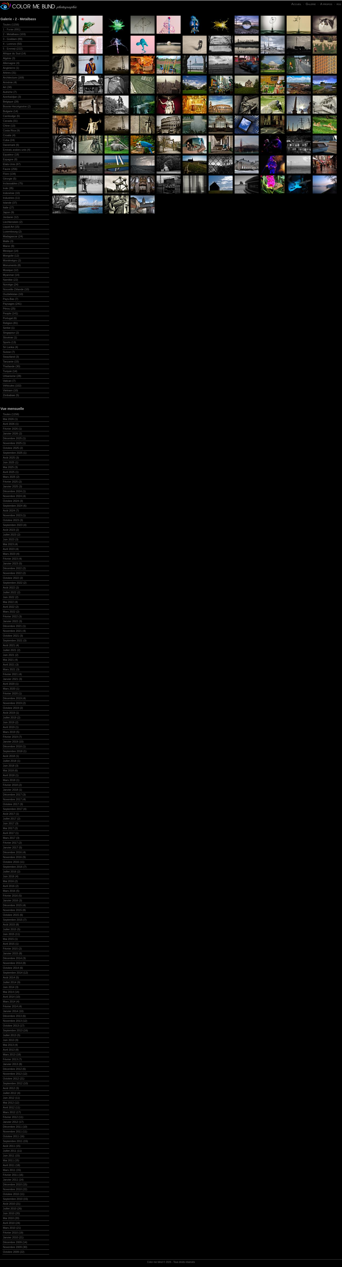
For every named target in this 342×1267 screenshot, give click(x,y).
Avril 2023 (11, 549)
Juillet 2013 (11, 1035)
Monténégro (12, 260)
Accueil (296, 4)
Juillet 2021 (11, 650)
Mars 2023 (11, 553)
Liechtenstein (12, 221)
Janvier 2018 (12, 789)
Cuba (9, 140)
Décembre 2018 (14, 746)
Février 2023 (12, 558)
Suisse (9, 351)
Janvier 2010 (13, 1237)
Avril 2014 (11, 996)
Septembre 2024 (14, 505)
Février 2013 (12, 1059)
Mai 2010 (11, 1218)
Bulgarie (10, 111)
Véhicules (12, 385)
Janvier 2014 (13, 1011)
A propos (326, 4)
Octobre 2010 (13, 1194)
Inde (8, 188)
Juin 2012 (11, 1097)
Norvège (10, 284)
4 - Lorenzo (12, 43)
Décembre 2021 (14, 626)
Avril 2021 (11, 664)
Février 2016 (12, 895)
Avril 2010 (11, 1223)
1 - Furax (11, 29)
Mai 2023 (10, 544)
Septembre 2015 (14, 919)
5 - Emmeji (12, 48)
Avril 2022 (11, 606)
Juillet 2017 (11, 818)
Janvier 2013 (12, 1064)
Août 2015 (11, 924)
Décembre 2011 (15, 1126)
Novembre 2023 (14, 515)
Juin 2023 (10, 539)
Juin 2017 (10, 823)
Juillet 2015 (11, 929)
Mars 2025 (11, 476)
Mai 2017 (10, 828)
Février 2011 (13, 1174)
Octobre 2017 (13, 804)
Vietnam (10, 390)
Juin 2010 (11, 1213)
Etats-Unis (11, 164)
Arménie (10, 82)
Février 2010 (13, 1232)
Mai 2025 (10, 467)
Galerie (311, 4)
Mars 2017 (11, 837)
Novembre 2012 (15, 1073)
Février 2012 (13, 1117)
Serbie (8, 327)
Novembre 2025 (14, 443)
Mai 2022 (10, 602)
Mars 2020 (11, 688)
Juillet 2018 (11, 760)
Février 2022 (12, 616)
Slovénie (10, 337)
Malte (8, 241)
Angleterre (11, 67)
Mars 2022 (11, 611)
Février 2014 (12, 1006)
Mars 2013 (12, 1054)
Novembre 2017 (14, 799)
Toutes (11, 24)
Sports (9, 342)
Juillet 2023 (11, 534)
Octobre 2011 (13, 1136)
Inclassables (13, 183)
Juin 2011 (11, 1155)
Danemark (11, 144)
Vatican (9, 380)
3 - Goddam (12, 39)
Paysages (12, 303)
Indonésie (11, 193)
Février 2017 (12, 842)
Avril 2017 (11, 833)
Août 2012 (11, 1088)
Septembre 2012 (15, 1083)
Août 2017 (11, 813)
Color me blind (155, 1262)
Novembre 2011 (15, 1131)
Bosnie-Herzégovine (17, 106)
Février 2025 (12, 481)
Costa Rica (11, 130)
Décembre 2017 (14, 794)
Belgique (11, 101)
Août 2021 (11, 645)
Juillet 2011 (12, 1150)
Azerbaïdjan (12, 96)
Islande (10, 202)
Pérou (9, 308)
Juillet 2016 (11, 871)
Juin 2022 (10, 597)
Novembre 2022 (14, 573)
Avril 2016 (11, 886)
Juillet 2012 (11, 1093)
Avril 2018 (11, 775)
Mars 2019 (11, 731)
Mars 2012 (12, 1112)
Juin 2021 (10, 654)
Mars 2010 (12, 1227)
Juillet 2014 (11, 982)
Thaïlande (11, 366)
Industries (11, 197)
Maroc (8, 246)
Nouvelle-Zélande (16, 289)
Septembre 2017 (14, 809)
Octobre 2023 (13, 520)
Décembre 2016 (14, 852)
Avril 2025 (11, 472)
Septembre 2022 (14, 582)
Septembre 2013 (15, 1030)
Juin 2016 (10, 876)
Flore (9, 173)
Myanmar (11, 274)
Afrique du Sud (14, 53)
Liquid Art (11, 226)
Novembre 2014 (14, 963)
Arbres (9, 72)
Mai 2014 (11, 991)
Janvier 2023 (12, 563)
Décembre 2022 (14, 568)
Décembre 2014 (14, 958)
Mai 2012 (11, 1102)
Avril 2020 (11, 683)
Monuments (12, 265)
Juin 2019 (10, 722)
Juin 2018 (10, 765)
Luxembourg (12, 231)
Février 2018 (12, 784)
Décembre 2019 (14, 698)
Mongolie (11, 255)
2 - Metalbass (14, 34)
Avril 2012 (11, 1107)
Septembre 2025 (14, 452)
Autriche (10, 91)
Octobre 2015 (13, 914)
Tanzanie (11, 361)
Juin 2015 (11, 934)
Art (7, 87)
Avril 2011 (11, 1165)
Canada (10, 120)
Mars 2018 (11, 780)
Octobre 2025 (13, 447)
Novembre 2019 (14, 703)
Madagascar (13, 236)
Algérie (9, 58)
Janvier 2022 (12, 621)
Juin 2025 (10, 462)
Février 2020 (12, 693)
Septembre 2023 (14, 525)
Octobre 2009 (13, 1251)
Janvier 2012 (13, 1121)
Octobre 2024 (13, 500)
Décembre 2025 (14, 438)
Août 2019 (11, 712)
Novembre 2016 (14, 857)
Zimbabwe (11, 395)
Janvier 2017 (12, 847)
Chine (9, 125)
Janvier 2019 (13, 741)
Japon (8, 212)
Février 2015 (12, 948)
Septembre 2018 (14, 751)
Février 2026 (12, 428)
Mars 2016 (11, 890)
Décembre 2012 (14, 1068)
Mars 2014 (11, 1001)
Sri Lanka (10, 347)
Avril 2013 (11, 1049)
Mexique (10, 250)
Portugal (10, 318)
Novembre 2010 (15, 1189)
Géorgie (9, 178)
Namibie (10, 279)
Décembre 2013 (14, 1016)
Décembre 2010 (15, 1184)
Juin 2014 (10, 987)
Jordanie (11, 217)
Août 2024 (11, 510)
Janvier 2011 (13, 1179)
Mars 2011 (12, 1170)
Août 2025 (11, 457)
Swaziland (11, 356)
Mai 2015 (10, 938)
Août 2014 (11, 977)
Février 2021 (12, 674)
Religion (10, 323)
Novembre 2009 (15, 1247)
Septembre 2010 (15, 1198)
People (10, 313)
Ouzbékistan (13, 294)
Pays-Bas (10, 298)
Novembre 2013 (15, 1020)
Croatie (9, 135)
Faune (10, 169)
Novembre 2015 (14, 910)
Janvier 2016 (12, 900)
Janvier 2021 (12, 679)
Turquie (10, 371)
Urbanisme (12, 376)
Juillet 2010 (12, 1208)
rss (338, 4)
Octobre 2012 (13, 1078)
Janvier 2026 (12, 433)
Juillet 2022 (11, 592)
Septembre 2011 (15, 1141)
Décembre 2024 (14, 491)
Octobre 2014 (13, 967)
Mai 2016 (10, 881)
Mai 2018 (10, 770)
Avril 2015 (11, 943)
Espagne (10, 159)
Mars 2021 (11, 669)
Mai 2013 (10, 1044)
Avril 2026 (11, 423)
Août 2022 (11, 587)
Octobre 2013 (13, 1025)
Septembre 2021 (14, 640)
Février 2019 (12, 736)
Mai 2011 (11, 1160)
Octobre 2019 (13, 707)
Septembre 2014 (15, 972)
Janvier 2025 (12, 486)
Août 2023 (11, 529)
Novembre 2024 (14, 496)
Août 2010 (11, 1203)
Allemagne (11, 63)
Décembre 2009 (15, 1242)
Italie (8, 207)
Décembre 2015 (14, 905)
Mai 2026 (10, 419)
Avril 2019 (11, 727)
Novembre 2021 (14, 630)
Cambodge (11, 116)
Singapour (11, 332)
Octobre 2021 (13, 635)
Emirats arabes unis (16, 149)
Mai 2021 (10, 659)
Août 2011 (11, 1145)
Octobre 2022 (13, 577)
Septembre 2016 (14, 866)
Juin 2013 (10, 1040)
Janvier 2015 (12, 953)
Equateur (11, 154)
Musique (10, 270)
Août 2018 (11, 756)
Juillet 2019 (11, 717)
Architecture (13, 77)
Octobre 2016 (13, 861)
